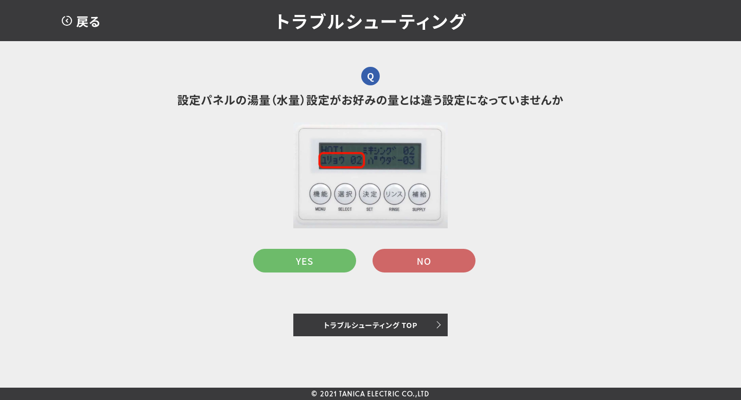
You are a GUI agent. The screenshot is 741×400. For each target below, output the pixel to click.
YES (304, 260)
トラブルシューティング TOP (371, 325)
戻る (88, 21)
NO (424, 260)
